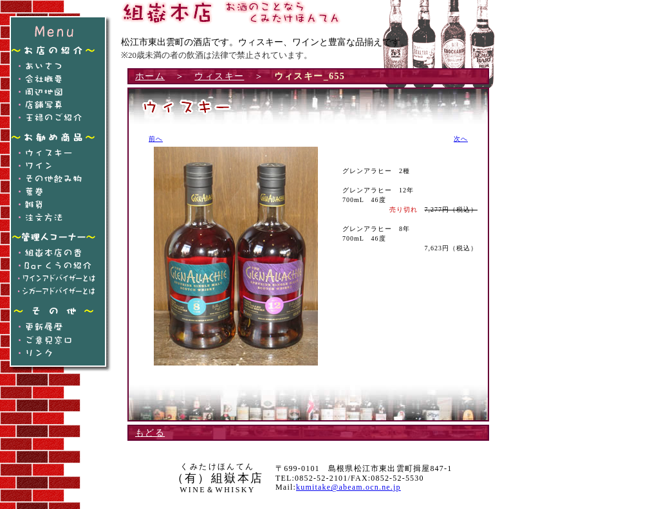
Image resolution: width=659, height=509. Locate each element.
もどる (150, 433)
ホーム (150, 76)
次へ (461, 138)
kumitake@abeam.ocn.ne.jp (348, 487)
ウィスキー (219, 76)
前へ (156, 138)
